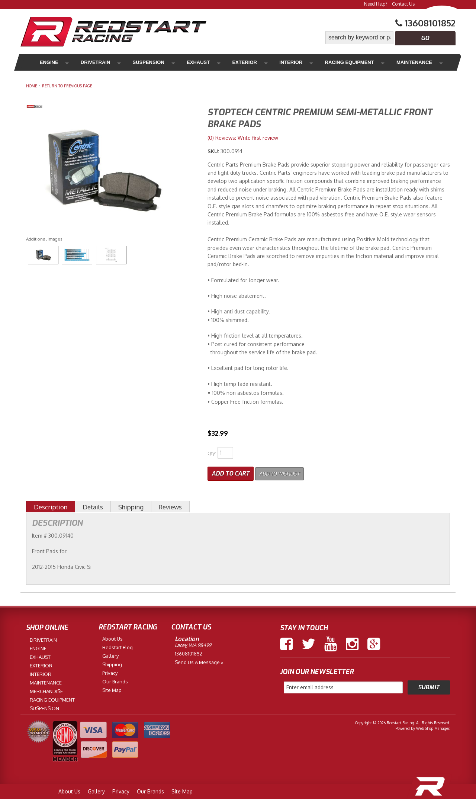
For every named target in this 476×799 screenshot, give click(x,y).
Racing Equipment (301, 62)
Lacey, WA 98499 (193, 643)
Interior (250, 62)
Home (31, 86)
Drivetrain (86, 62)
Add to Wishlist (284, 472)
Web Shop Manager (432, 727)
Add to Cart (231, 472)
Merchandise (413, 62)
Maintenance (361, 62)
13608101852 (188, 652)
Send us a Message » (199, 660)
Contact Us (403, 4)
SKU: (214, 151)
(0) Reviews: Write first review (243, 138)
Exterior (212, 62)
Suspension (131, 62)
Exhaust (173, 62)
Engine (47, 62)
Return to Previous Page (67, 86)
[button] (390, 37)
